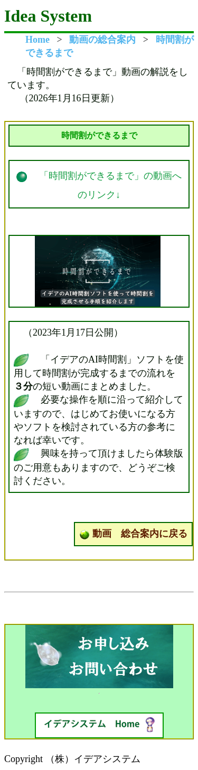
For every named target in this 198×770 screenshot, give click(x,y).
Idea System (48, 15)
